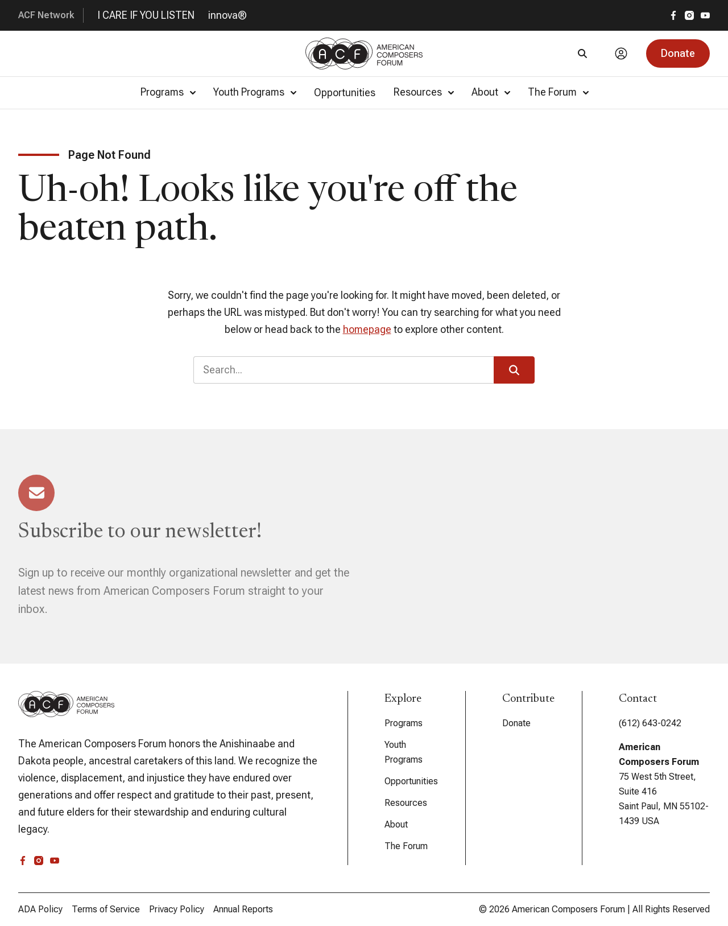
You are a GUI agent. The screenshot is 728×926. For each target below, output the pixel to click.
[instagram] (689, 15)
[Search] (582, 53)
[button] (678, 53)
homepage (367, 329)
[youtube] (705, 15)
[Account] (621, 53)
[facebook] (673, 15)
